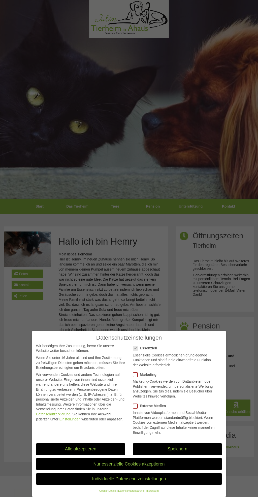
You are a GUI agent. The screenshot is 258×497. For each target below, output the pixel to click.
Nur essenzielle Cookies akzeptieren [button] (129, 468)
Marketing (146, 379)
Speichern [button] (177, 453)
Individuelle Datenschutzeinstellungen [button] (129, 483)
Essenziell (146, 353)
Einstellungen (70, 424)
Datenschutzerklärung (53, 419)
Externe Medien (151, 410)
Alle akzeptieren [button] (80, 453)
